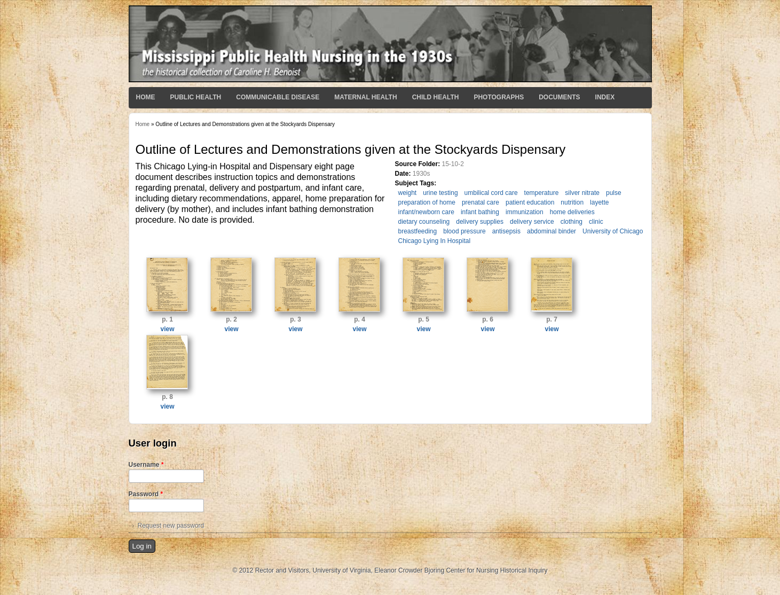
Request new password (171, 525)
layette (599, 202)
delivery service (532, 221)
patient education (530, 202)
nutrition (572, 202)
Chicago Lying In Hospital (434, 241)
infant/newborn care (426, 212)
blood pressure (464, 231)
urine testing (440, 193)
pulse (613, 193)
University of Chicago (612, 231)
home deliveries (572, 212)
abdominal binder (551, 231)
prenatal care (480, 202)
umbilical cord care (491, 193)
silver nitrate (582, 193)
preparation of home (426, 202)
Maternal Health (365, 97)
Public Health (196, 97)
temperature (541, 193)
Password (146, 494)
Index (605, 97)
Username (146, 464)
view (167, 329)
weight (407, 193)
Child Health (435, 97)
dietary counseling (424, 221)
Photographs (499, 97)
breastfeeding (417, 231)
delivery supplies (479, 221)
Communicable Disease (277, 97)
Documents (559, 97)
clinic (596, 221)
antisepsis (506, 231)
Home (145, 97)
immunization (524, 212)
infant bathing (480, 212)
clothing (571, 221)
